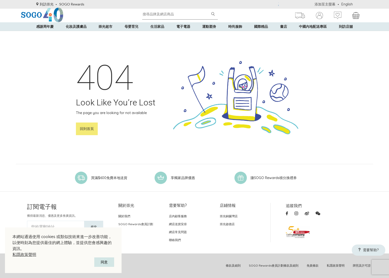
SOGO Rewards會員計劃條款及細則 (273, 265)
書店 (283, 34)
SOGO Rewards (71, 4)
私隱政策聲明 (24, 254)
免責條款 (313, 265)
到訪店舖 (346, 34)
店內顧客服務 (178, 216)
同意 (104, 262)
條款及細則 (233, 265)
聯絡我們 (175, 240)
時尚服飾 (235, 34)
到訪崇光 (45, 4)
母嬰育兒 (131, 34)
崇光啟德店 (227, 224)
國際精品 (261, 34)
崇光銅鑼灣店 (229, 216)
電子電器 (183, 34)
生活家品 (157, 34)
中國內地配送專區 (313, 34)
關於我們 (124, 216)
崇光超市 (105, 34)
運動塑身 (209, 34)
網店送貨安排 (178, 224)
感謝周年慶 (45, 34)
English (347, 4)
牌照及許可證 (362, 265)
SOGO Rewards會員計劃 (135, 224)
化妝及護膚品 (76, 34)
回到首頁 (87, 128)
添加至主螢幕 (325, 4)
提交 (94, 227)
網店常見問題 (178, 232)
